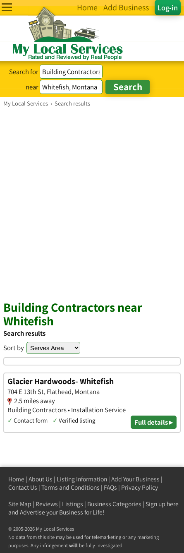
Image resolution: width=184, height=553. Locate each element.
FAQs (110, 487)
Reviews (47, 504)
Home (16, 479)
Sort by (13, 347)
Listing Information (82, 479)
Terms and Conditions (70, 487)
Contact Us (22, 487)
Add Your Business (135, 479)
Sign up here (162, 504)
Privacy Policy (139, 487)
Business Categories (114, 504)
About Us (41, 479)
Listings (72, 504)
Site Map (19, 504)
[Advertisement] (92, 203)
